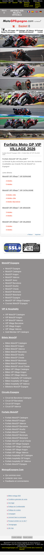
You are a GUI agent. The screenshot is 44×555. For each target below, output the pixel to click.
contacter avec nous (13, 478)
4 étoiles (9, 181)
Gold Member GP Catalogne (17, 332)
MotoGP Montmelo (13, 292)
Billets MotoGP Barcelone (16, 352)
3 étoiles (9, 212)
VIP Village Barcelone (14, 323)
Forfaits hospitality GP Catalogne (19, 455)
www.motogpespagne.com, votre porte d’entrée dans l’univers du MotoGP (22, 548)
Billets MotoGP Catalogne (16, 343)
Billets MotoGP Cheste (14, 358)
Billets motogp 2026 (14, 496)
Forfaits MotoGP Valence (15, 423)
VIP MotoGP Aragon (13, 317)
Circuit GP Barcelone (14, 401)
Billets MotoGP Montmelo (15, 361)
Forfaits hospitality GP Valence (18, 461)
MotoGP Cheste (12, 289)
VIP (9, 2)
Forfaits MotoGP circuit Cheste (18, 441)
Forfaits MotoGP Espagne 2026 (38, 5)
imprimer (38, 234)
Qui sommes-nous (13, 475)
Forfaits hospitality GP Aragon (17, 458)
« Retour (30, 234)
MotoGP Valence (12, 277)
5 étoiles (9, 184)
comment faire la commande (17, 517)
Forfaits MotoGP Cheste (15, 432)
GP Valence (30, 30)
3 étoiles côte (11, 195)
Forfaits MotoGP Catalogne (16, 418)
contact (40, 32)
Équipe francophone (8, 32)
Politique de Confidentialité (16, 506)
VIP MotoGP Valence (14, 320)
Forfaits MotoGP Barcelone (16, 426)
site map (10, 528)
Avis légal (11, 503)
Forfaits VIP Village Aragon (16, 450)
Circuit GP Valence (13, 407)
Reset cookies (27, 537)
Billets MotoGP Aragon (14, 346)
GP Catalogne (20, 30)
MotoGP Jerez (11, 280)
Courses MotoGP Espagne (16, 303)
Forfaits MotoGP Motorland (16, 438)
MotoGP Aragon (12, 274)
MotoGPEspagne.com (7, 544)
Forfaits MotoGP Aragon (15, 421)
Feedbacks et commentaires (17, 481)
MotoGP (15, 2)
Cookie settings (16, 537)
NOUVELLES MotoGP (26, 32)
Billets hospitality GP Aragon (17, 381)
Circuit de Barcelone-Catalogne (18, 398)
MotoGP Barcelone (13, 283)
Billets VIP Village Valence (16, 375)
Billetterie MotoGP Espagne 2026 (28, 4)
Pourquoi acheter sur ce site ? (17, 521)
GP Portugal (39, 30)
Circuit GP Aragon (12, 404)
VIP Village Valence (13, 329)
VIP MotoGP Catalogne (15, 315)
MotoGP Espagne (12, 269)
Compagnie (11, 514)
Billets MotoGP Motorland (16, 363)
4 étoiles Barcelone (13, 202)
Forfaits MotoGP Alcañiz (15, 429)
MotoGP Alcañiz (12, 286)
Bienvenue (3, 2)
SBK (20, 2)
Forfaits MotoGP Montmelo (16, 435)
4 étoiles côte (11, 198)
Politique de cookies (14, 510)
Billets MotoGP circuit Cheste (17, 366)
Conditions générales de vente (17, 499)
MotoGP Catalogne (13, 272)
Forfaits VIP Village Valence (16, 453)
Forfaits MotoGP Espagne (16, 464)
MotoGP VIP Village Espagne (17, 301)
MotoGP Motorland (13, 295)
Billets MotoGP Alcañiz (14, 355)
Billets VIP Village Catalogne (17, 369)
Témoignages (12, 524)
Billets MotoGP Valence (15, 349)
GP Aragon (11, 30)
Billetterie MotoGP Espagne (16, 387)
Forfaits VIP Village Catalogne (17, 447)
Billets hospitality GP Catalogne (18, 378)
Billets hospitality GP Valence (17, 384)
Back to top (41, 544)
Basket (23, 26)
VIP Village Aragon (13, 326)
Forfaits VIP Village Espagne (17, 444)
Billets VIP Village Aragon (15, 372)
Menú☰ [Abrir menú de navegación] (4, 12)
